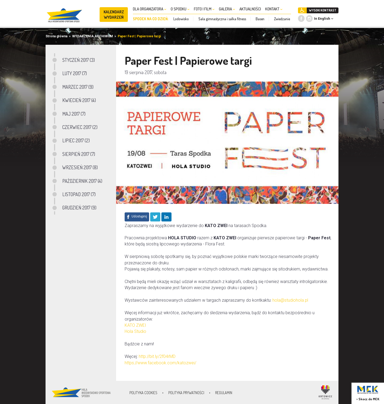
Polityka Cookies (143, 392)
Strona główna (56, 36)
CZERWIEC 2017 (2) (79, 127)
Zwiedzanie (282, 19)
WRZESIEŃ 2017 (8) (80, 167)
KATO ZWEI (135, 325)
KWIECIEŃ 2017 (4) (79, 100)
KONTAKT (274, 8)
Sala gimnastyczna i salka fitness (222, 19)
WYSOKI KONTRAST (322, 10)
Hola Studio (135, 331)
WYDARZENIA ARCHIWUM (92, 36)
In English (322, 19)
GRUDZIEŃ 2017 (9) (79, 208)
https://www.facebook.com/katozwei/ (160, 362)
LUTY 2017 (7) (74, 73)
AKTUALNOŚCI (250, 8)
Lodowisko (181, 19)
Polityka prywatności (186, 392)
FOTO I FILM (204, 8)
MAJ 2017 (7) (73, 114)
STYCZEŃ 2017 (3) (78, 60)
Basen (260, 19)
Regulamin (223, 392)
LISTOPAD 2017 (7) (79, 194)
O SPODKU (180, 8)
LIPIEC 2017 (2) (76, 140)
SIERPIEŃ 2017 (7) (78, 154)
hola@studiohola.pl (290, 300)
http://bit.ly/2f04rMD (157, 356)
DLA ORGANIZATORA (149, 8)
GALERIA (227, 8)
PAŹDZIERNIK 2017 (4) (82, 181)
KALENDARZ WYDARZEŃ (114, 14)
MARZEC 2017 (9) (77, 87)
